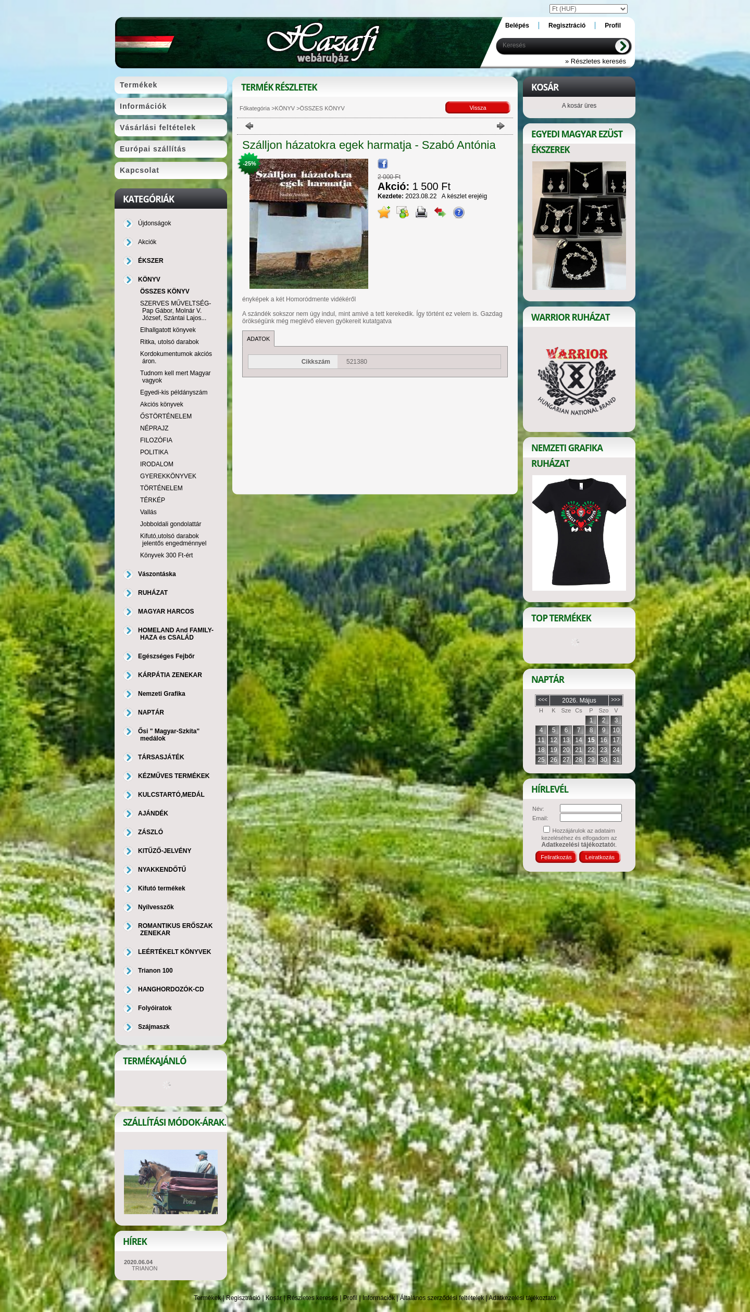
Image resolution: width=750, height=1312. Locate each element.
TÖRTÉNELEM (161, 488)
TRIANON (145, 1268)
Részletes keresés (312, 1298)
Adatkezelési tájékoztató (522, 1298)
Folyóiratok (155, 1008)
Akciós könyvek (161, 404)
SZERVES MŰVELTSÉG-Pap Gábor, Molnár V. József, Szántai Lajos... (175, 311)
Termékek (207, 1298)
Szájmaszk (154, 1026)
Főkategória (255, 108)
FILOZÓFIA (156, 440)
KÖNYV (285, 108)
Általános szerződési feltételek (442, 1298)
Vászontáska (157, 574)
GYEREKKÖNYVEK (168, 476)
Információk (378, 1298)
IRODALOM (156, 464)
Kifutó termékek (161, 888)
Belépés (517, 25)
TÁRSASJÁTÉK (161, 757)
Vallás (148, 512)
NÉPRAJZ (154, 428)
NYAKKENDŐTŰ (162, 869)
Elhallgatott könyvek (168, 330)
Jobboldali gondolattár (170, 524)
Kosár (274, 1298)
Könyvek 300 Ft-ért (166, 555)
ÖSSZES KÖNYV (165, 291)
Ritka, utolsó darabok (169, 342)
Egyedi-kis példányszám (173, 392)
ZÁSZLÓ (150, 832)
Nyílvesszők (156, 907)
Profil (350, 1298)
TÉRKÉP (152, 500)
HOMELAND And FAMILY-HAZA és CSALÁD (176, 634)
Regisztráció (243, 1298)
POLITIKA (154, 452)
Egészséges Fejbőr (166, 656)
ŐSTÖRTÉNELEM (166, 416)
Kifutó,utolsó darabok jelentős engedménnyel (173, 539)
